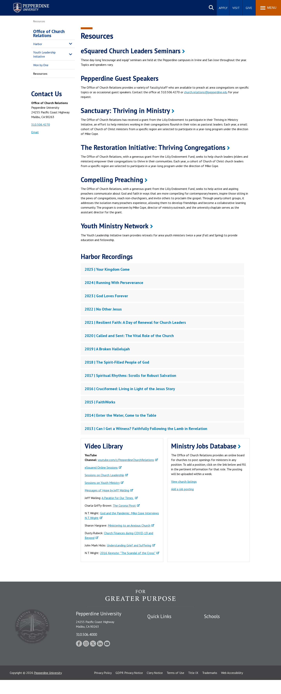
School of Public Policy (219, 651)
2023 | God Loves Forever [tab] (106, 295)
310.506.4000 (86, 634)
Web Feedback (156, 671)
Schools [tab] (212, 616)
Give (249, 8)
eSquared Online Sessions (101, 467)
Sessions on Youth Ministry (102, 483)
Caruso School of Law (218, 630)
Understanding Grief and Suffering (129, 545)
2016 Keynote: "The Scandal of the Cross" (127, 553)
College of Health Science (221, 657)
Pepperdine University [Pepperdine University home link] (26, 3)
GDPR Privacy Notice (129, 687)
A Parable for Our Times (118, 498)
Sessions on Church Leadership (104, 475)
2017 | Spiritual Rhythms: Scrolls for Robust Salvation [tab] (130, 375)
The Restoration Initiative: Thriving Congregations (153, 147)
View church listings (184, 481)
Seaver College (213, 624)
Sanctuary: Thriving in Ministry (125, 110)
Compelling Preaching (112, 179)
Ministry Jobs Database (203, 446)
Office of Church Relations (49, 33)
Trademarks (209, 687)
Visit (236, 8)
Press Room (155, 664)
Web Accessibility (232, 687)
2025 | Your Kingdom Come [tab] (107, 269)
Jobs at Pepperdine (159, 644)
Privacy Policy (103, 687)
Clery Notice (155, 687)
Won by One (40, 65)
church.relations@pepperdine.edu (205, 92)
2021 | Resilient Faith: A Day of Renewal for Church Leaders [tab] (135, 322)
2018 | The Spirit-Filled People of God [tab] (117, 362)
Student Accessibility (160, 630)
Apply (223, 8)
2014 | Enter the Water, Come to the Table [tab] (120, 415)
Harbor (37, 44)
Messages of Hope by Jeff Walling (107, 490)
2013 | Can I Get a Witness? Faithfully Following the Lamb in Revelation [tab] (146, 428)
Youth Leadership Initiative (44, 54)
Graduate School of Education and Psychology (234, 644)
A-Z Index (153, 657)
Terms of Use (175, 687)
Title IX (193, 687)
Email (35, 132)
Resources (40, 74)
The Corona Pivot (124, 505)
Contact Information (161, 651)
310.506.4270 (40, 124)
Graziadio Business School (221, 637)
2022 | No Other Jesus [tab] (103, 309)
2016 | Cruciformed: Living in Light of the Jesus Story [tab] (130, 388)
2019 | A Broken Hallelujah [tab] (107, 348)
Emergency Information (162, 637)
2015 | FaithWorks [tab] (100, 402)
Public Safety (156, 624)
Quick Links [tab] (159, 616)
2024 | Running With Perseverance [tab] (114, 282)
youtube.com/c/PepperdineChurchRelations (126, 460)
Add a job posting (182, 489)
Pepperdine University (48, 687)
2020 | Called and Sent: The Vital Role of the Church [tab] (129, 335)
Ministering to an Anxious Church (129, 525)
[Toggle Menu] (268, 8)
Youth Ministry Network (115, 226)
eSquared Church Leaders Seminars (131, 50)
